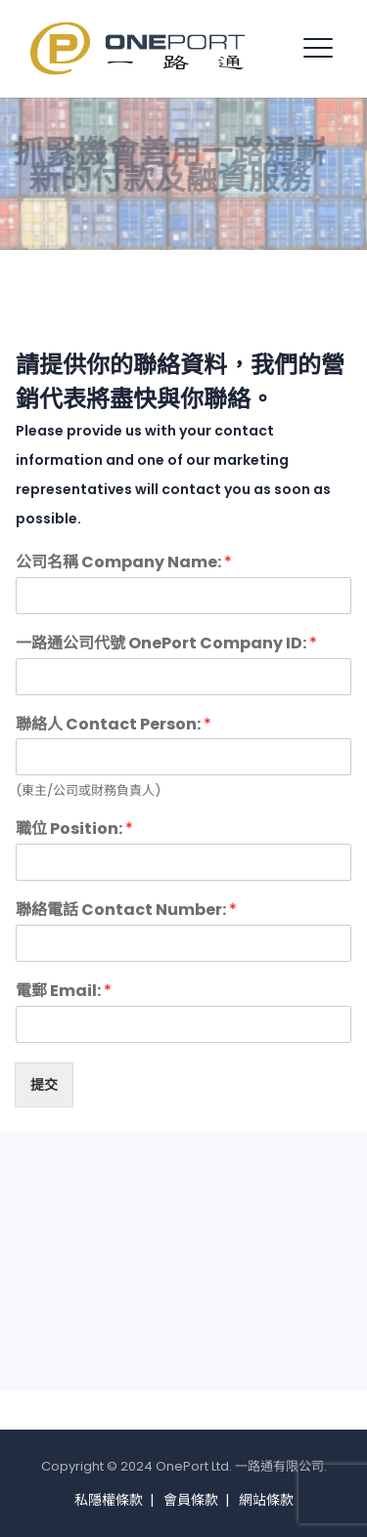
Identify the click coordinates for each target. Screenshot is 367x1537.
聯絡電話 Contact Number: (126, 910)
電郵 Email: (64, 991)
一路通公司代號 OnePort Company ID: (166, 644)
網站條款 (266, 1500)
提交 (44, 1085)
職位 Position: (74, 829)
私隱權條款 (108, 1500)
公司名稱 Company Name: (124, 563)
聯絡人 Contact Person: (113, 725)
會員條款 (190, 1500)
